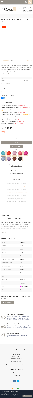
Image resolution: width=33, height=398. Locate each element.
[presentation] (3, 37)
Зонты (8, 16)
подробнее (4, 232)
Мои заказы (16, 372)
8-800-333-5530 (27, 7)
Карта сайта (24, 364)
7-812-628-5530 (16, 354)
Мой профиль (16, 375)
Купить (16, 142)
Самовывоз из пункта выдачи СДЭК (16, 186)
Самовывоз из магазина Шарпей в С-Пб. (16, 192)
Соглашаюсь (27, 395)
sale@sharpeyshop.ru (17, 361)
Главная (3, 16)
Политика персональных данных (13, 364)
